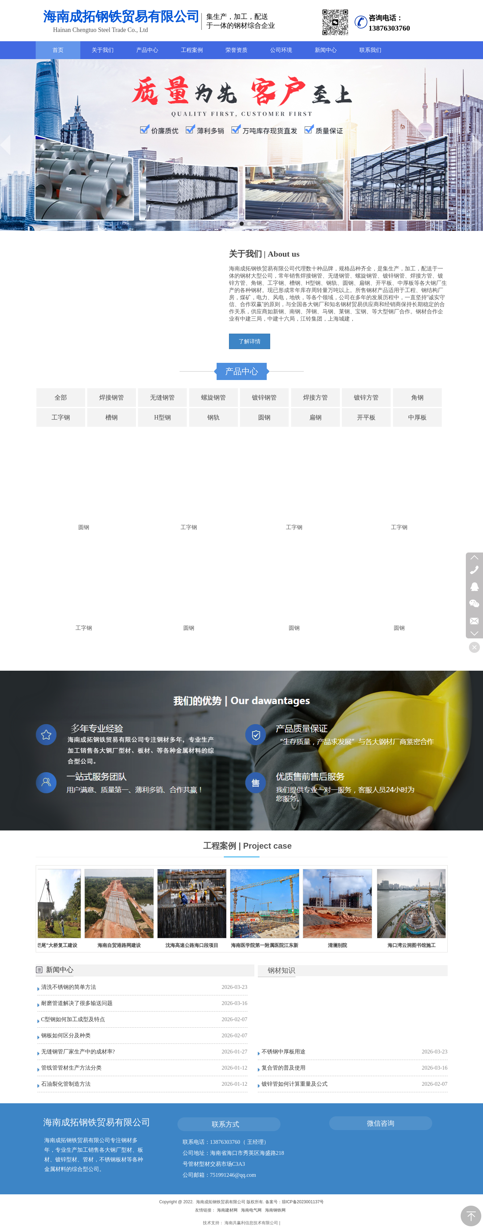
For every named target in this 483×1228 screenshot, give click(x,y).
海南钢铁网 (275, 1210)
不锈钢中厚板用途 (284, 1051)
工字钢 (60, 417)
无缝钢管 (162, 397)
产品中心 (241, 371)
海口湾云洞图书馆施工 (415, 945)
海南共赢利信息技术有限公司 (251, 1222)
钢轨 (213, 417)
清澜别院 (340, 945)
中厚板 (417, 417)
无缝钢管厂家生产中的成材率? (78, 1051)
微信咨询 (380, 1123)
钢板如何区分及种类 (66, 1035)
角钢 (417, 397)
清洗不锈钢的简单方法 (68, 987)
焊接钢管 (111, 397)
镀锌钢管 (264, 397)
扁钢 (315, 417)
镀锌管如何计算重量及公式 (294, 1084)
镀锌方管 (366, 397)
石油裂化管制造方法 (66, 1084)
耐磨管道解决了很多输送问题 (77, 1003)
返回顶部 (471, 1216)
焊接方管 (315, 397)
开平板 (366, 417)
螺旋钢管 (213, 397)
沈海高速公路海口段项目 (195, 945)
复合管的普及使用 (284, 1068)
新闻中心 (59, 969)
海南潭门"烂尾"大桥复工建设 (49, 945)
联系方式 (225, 1124)
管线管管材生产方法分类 (71, 1068)
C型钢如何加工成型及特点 (73, 1019)
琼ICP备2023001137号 (303, 1201)
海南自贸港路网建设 (122, 945)
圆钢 (264, 417)
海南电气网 (251, 1210)
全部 (61, 397)
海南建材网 (227, 1210)
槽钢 (111, 417)
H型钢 (162, 417)
